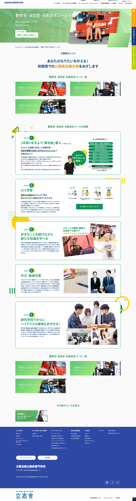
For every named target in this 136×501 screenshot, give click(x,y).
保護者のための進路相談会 (57, 438)
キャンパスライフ (20, 438)
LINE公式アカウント (114, 433)
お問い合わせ (128, 5)
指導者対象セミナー (55, 445)
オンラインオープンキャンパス (58, 440)
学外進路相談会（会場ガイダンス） (58, 448)
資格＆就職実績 (105, 5)
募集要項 (87, 436)
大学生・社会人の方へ (90, 440)
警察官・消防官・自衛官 (37, 436)
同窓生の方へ (97, 2)
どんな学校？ (57, 5)
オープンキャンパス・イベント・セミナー (89, 5)
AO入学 (86, 433)
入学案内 (113, 5)
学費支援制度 (88, 438)
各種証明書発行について (95, 497)
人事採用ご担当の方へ (113, 2)
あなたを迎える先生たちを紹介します (22, 441)
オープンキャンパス (56, 430)
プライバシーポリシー (108, 497)
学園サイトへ (126, 1)
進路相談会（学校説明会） (57, 436)
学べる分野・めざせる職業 (69, 5)
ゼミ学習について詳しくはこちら (89, 206)
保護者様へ (83, 2)
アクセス (120, 5)
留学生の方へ (88, 443)
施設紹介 (18, 436)
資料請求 (47, 458)
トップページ (18, 47)
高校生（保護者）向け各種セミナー (58, 443)
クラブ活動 (18, 444)
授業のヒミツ (19, 433)
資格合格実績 (74, 433)
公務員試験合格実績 (75, 436)
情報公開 (118, 497)
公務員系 (34, 433)
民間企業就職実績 (75, 438)
